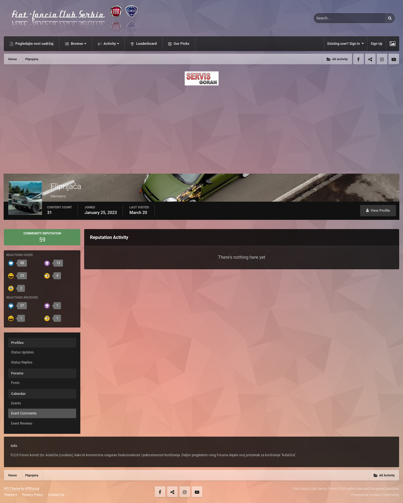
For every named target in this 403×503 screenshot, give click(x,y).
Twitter (370, 59)
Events (16, 403)
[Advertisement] (201, 128)
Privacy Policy (32, 495)
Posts (15, 383)
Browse (78, 43)
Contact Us (56, 495)
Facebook (358, 59)
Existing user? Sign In (345, 43)
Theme (10, 495)
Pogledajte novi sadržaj (33, 43)
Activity (111, 43)
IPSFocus (32, 489)
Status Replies (21, 362)
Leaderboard (146, 43)
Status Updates (22, 352)
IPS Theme (12, 489)
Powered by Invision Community (375, 495)
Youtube (393, 59)
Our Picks (181, 43)
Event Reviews (21, 423)
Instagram (382, 59)
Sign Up (377, 44)
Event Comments (23, 413)
